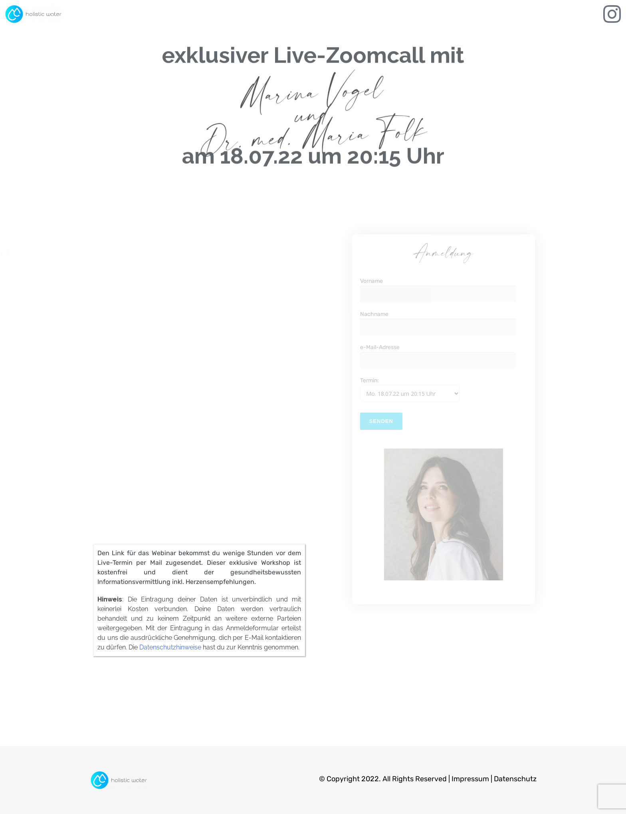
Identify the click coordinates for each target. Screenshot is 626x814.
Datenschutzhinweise (170, 647)
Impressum (470, 778)
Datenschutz (515, 778)
